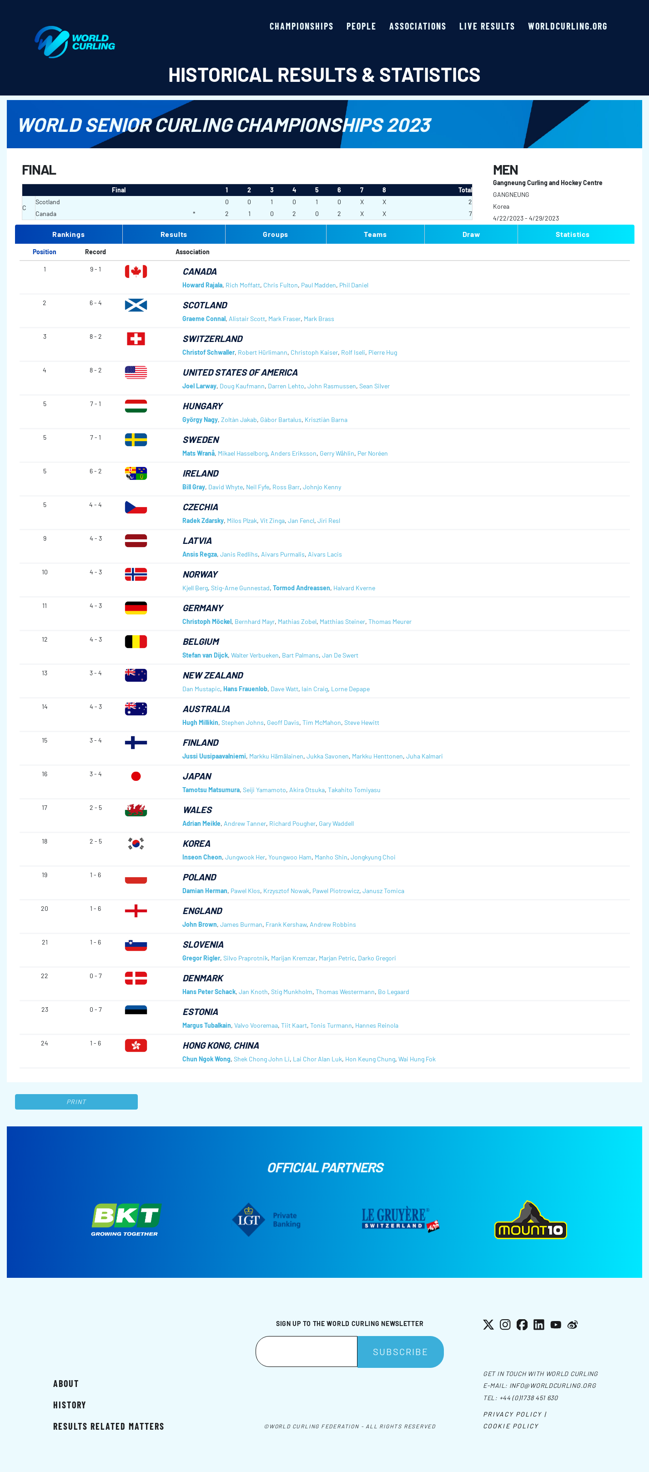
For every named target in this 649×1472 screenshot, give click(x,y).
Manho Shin (331, 857)
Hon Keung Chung (370, 1059)
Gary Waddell (336, 823)
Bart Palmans (300, 655)
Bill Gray (193, 487)
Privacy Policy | (514, 1414)
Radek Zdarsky (203, 520)
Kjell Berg (195, 588)
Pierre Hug (382, 352)
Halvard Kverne (354, 588)
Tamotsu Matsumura (211, 790)
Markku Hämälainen (276, 756)
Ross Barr (286, 487)
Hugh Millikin (200, 722)
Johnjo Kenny (322, 487)
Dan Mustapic (201, 689)
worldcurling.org (568, 25)
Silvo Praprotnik (245, 958)
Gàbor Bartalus (281, 419)
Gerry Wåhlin (337, 453)
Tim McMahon (321, 722)
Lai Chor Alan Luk (317, 1059)
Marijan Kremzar (293, 958)
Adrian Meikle (201, 823)
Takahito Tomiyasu (354, 790)
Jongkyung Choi (373, 857)
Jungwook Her (245, 857)
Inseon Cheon (202, 857)
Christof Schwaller (208, 352)
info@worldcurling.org (552, 1385)
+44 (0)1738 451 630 (528, 1398)
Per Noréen (372, 453)
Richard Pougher (292, 823)
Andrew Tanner (245, 823)
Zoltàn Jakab (239, 419)
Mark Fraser (284, 318)
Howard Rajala (202, 285)
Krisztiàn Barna (326, 419)
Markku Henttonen (377, 756)
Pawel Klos (245, 890)
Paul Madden (318, 285)
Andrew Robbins (333, 924)
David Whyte (225, 487)
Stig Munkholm (291, 991)
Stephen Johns (242, 722)
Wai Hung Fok (417, 1059)
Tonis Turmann (331, 1025)
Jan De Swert (340, 655)
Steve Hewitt (361, 722)
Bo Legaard (393, 991)
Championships (302, 25)
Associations (418, 25)
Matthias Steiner (342, 621)
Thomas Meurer (390, 621)
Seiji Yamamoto (264, 790)
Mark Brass (319, 318)
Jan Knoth (253, 991)
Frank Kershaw (286, 924)
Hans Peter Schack (209, 991)
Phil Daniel (353, 285)
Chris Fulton (280, 285)
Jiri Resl (328, 520)
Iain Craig (315, 689)
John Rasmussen (331, 386)
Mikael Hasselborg (242, 453)
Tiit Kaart (294, 1025)
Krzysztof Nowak (286, 890)
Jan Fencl (301, 520)
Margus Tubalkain (206, 1025)
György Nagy (200, 419)
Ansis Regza (199, 554)
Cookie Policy (510, 1426)
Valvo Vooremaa (256, 1025)
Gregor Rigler (201, 958)
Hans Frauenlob (245, 689)
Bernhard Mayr (255, 621)
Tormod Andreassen (301, 588)
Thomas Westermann (345, 991)
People (362, 25)
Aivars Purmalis (283, 554)
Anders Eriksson (294, 453)
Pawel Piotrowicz (335, 890)
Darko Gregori (377, 958)
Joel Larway (199, 386)
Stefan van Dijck (205, 655)
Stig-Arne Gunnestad (240, 588)
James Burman (241, 924)
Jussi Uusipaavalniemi (214, 756)
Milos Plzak (242, 520)
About (66, 1383)
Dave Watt (284, 689)
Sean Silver (374, 386)
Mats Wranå (198, 453)
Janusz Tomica (383, 890)
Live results (487, 25)
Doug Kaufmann (242, 386)
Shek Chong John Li (262, 1059)
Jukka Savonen (328, 756)
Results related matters (109, 1426)
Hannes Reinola (376, 1025)
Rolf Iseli (353, 352)
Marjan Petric (337, 958)
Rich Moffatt (243, 285)
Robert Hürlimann (262, 352)
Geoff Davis (283, 722)
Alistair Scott (247, 318)
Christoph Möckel (206, 621)
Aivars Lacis (325, 554)
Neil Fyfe (257, 487)
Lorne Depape (350, 689)
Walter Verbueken (255, 655)
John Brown (199, 924)
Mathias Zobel (297, 621)
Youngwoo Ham (290, 857)
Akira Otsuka (307, 790)
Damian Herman (204, 890)
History (69, 1404)
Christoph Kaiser (314, 352)
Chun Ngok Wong (206, 1059)
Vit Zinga (272, 520)
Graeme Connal (204, 318)
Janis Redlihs (239, 554)
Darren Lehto (286, 386)
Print (76, 1101)
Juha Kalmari (424, 756)
